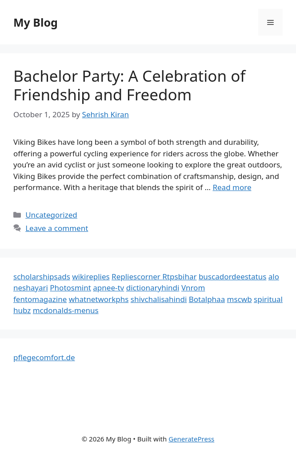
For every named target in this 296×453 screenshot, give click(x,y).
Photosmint (70, 287)
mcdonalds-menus (66, 310)
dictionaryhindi (153, 287)
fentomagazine (40, 299)
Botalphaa (207, 299)
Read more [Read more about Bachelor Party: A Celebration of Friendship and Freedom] (231, 187)
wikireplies (90, 276)
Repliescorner (137, 276)
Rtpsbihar (179, 276)
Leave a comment (56, 228)
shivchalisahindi (159, 299)
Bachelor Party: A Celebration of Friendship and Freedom (129, 85)
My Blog (35, 22)
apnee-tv (108, 287)
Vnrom (193, 287)
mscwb (239, 299)
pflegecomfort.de (44, 357)
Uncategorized (51, 215)
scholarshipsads (41, 276)
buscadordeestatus (232, 276)
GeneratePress (191, 438)
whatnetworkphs (99, 299)
